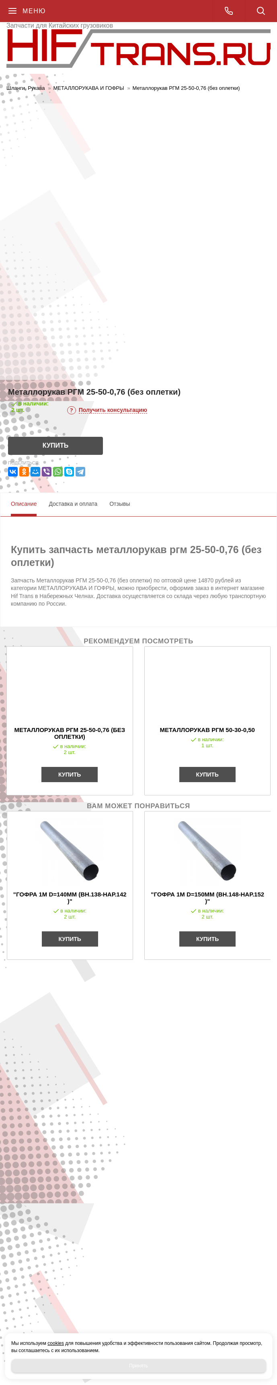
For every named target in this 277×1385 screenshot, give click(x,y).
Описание (24, 504)
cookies (55, 1343)
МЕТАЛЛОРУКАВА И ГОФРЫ (88, 88)
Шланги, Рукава (25, 88)
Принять (138, 1366)
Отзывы (119, 504)
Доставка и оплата (73, 504)
